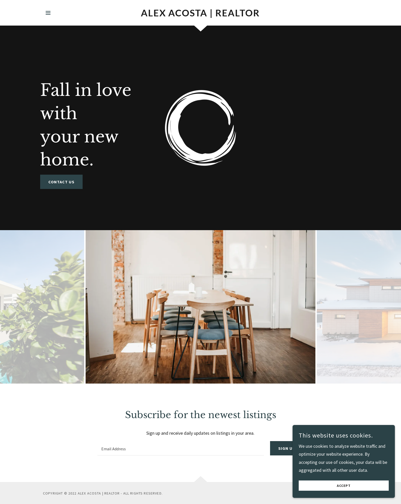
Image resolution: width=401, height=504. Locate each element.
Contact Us (61, 181)
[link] (201, 15)
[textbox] (180, 448)
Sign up (286, 448)
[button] (48, 13)
